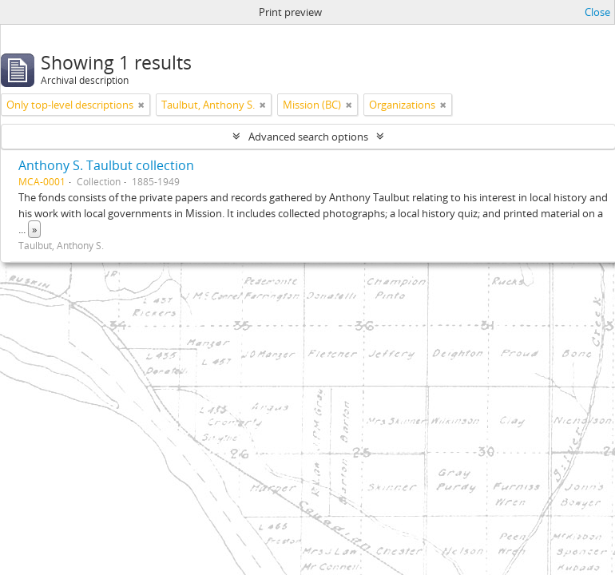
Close (597, 12)
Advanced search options (308, 136)
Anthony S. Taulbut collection (106, 165)
